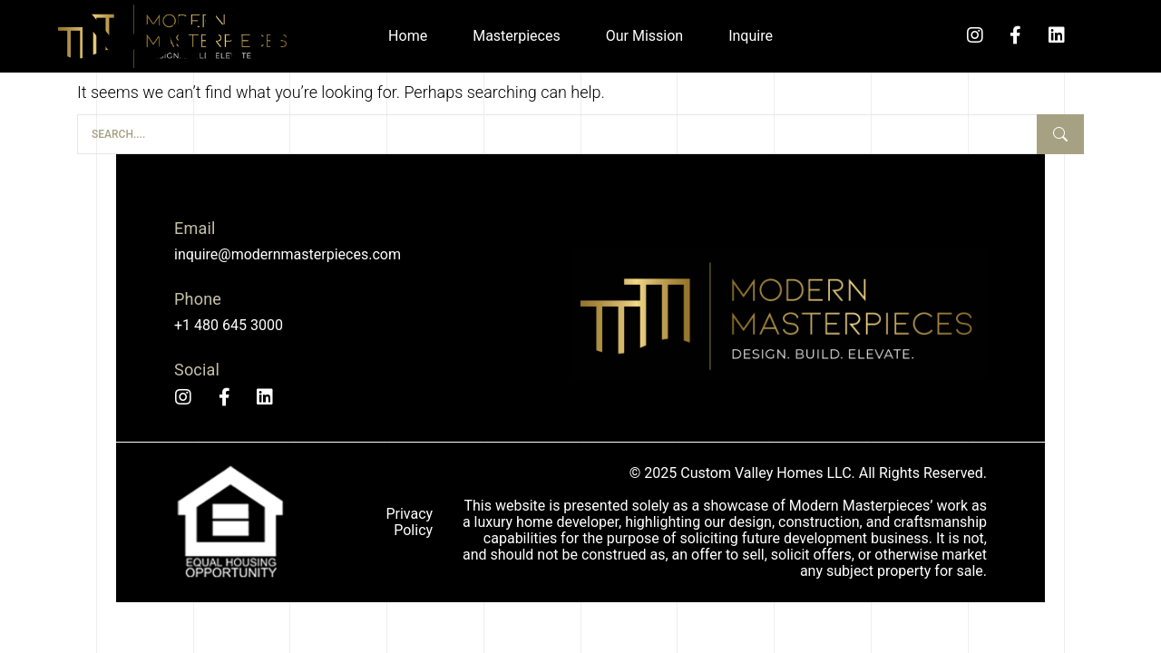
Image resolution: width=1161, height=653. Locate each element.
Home (407, 36)
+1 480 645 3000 (228, 325)
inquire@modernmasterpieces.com (287, 254)
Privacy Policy (409, 522)
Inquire (750, 36)
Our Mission (644, 36)
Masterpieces (517, 36)
